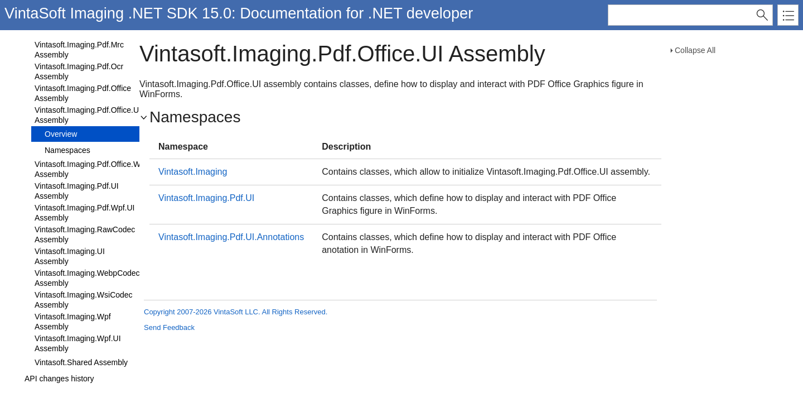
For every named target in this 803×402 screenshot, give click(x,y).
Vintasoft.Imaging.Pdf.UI (206, 198)
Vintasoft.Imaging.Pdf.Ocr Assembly (79, 71)
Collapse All (695, 50)
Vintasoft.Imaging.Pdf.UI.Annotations (231, 237)
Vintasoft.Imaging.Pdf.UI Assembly (77, 190)
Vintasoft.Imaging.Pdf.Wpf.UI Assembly (85, 212)
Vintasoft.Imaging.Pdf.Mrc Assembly (79, 49)
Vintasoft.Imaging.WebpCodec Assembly (87, 278)
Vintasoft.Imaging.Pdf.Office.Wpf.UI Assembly (96, 169)
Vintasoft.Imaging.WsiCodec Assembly (84, 299)
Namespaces (67, 150)
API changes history (59, 378)
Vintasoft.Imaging (192, 171)
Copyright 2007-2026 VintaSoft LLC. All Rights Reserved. (235, 312)
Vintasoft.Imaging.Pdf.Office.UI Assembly (88, 115)
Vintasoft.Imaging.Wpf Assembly (73, 321)
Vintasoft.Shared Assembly (81, 362)
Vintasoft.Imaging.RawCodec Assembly (85, 234)
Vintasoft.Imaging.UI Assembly (70, 256)
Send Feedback (169, 327)
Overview (61, 134)
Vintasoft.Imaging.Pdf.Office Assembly (83, 93)
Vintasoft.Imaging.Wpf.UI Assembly (78, 343)
